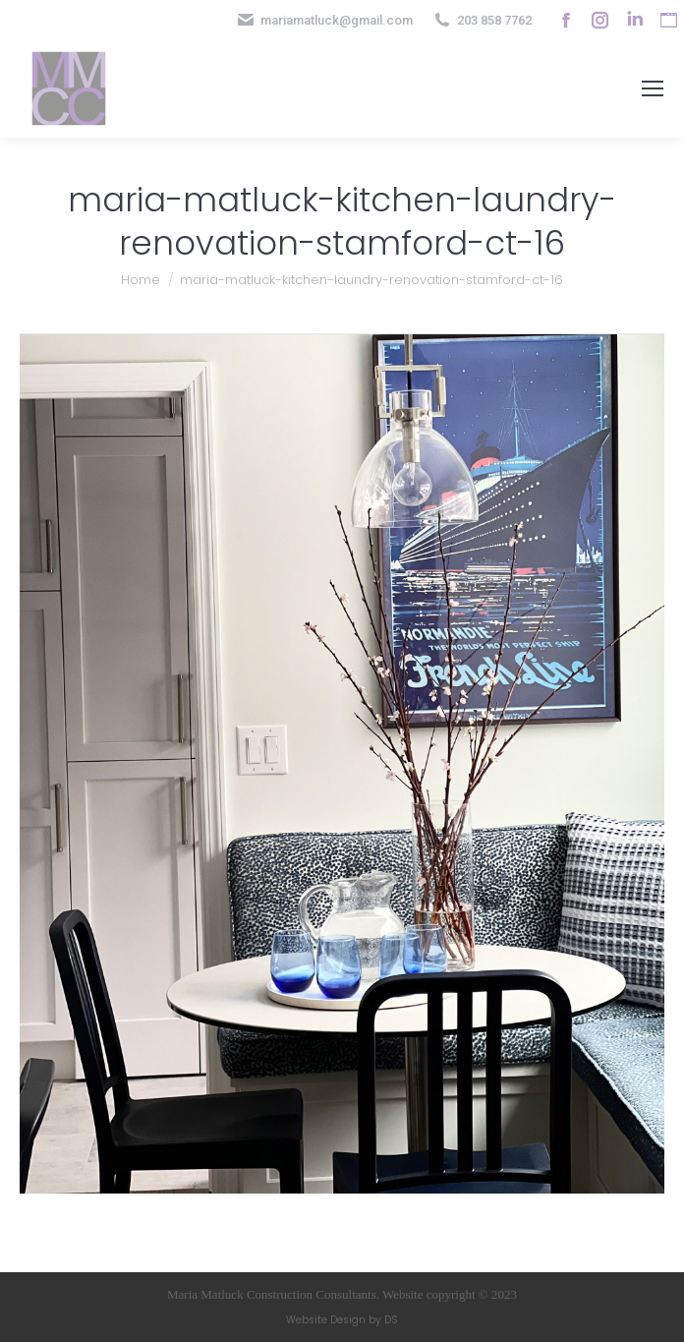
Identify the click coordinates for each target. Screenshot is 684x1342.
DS (391, 1320)
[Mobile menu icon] (652, 88)
